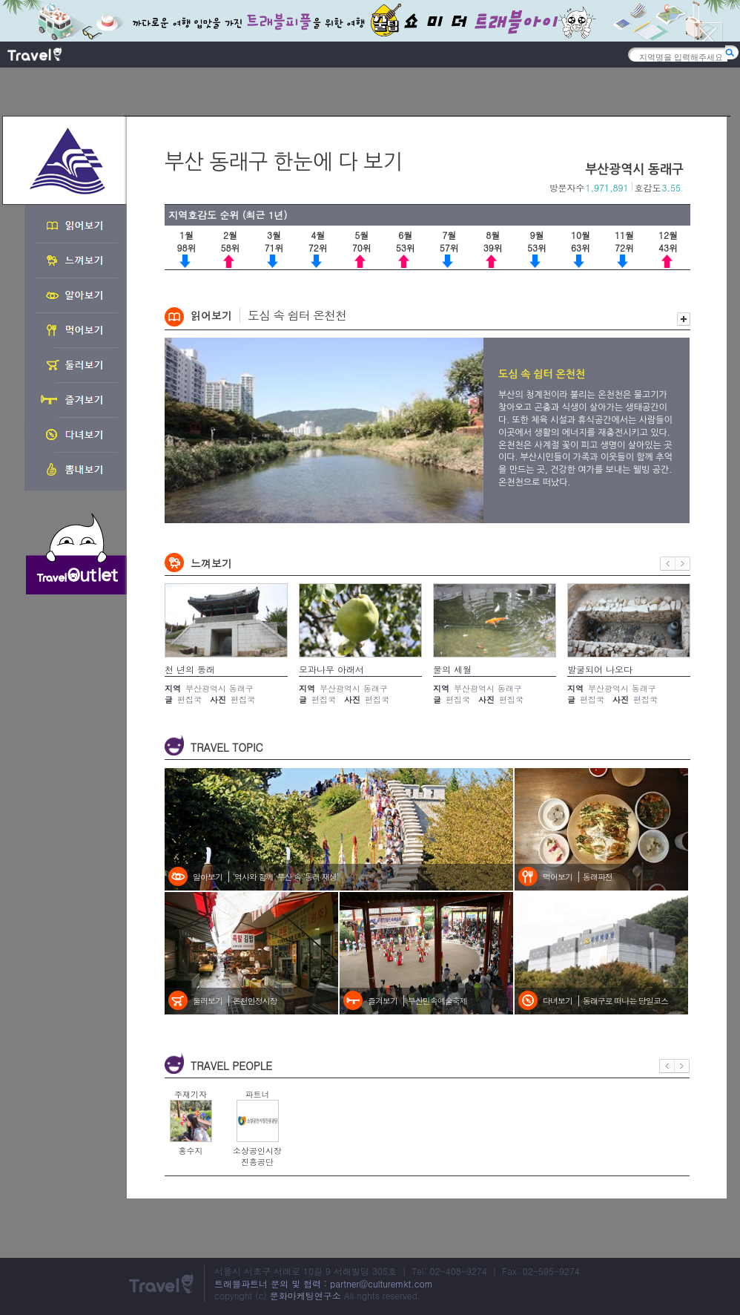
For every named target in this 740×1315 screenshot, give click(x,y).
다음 (682, 564)
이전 (667, 564)
